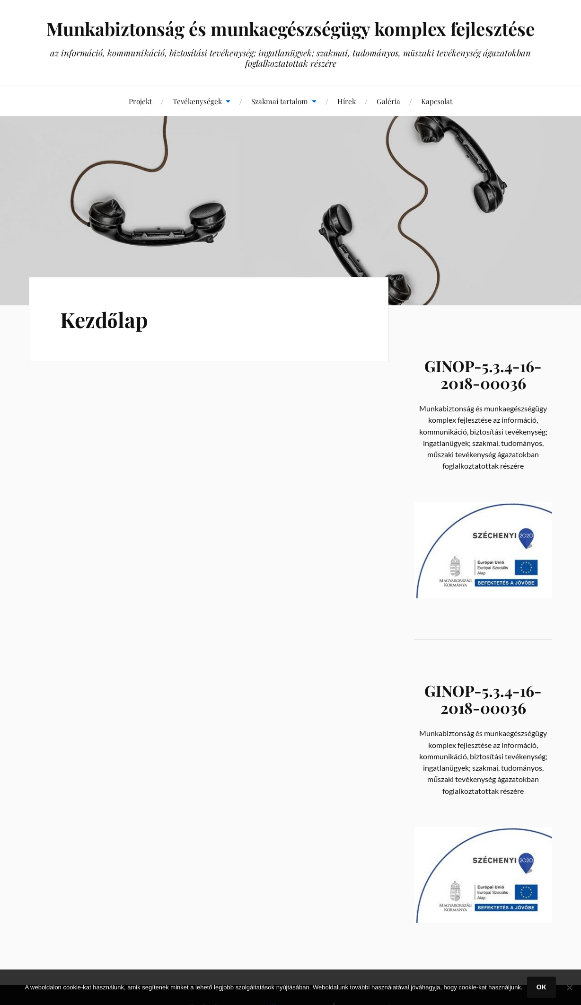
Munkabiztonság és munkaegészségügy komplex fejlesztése (290, 29)
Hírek (346, 101)
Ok (541, 987)
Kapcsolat (436, 101)
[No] (569, 987)
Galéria (388, 101)
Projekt (140, 101)
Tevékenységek (197, 101)
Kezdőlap (104, 319)
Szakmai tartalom (279, 101)
